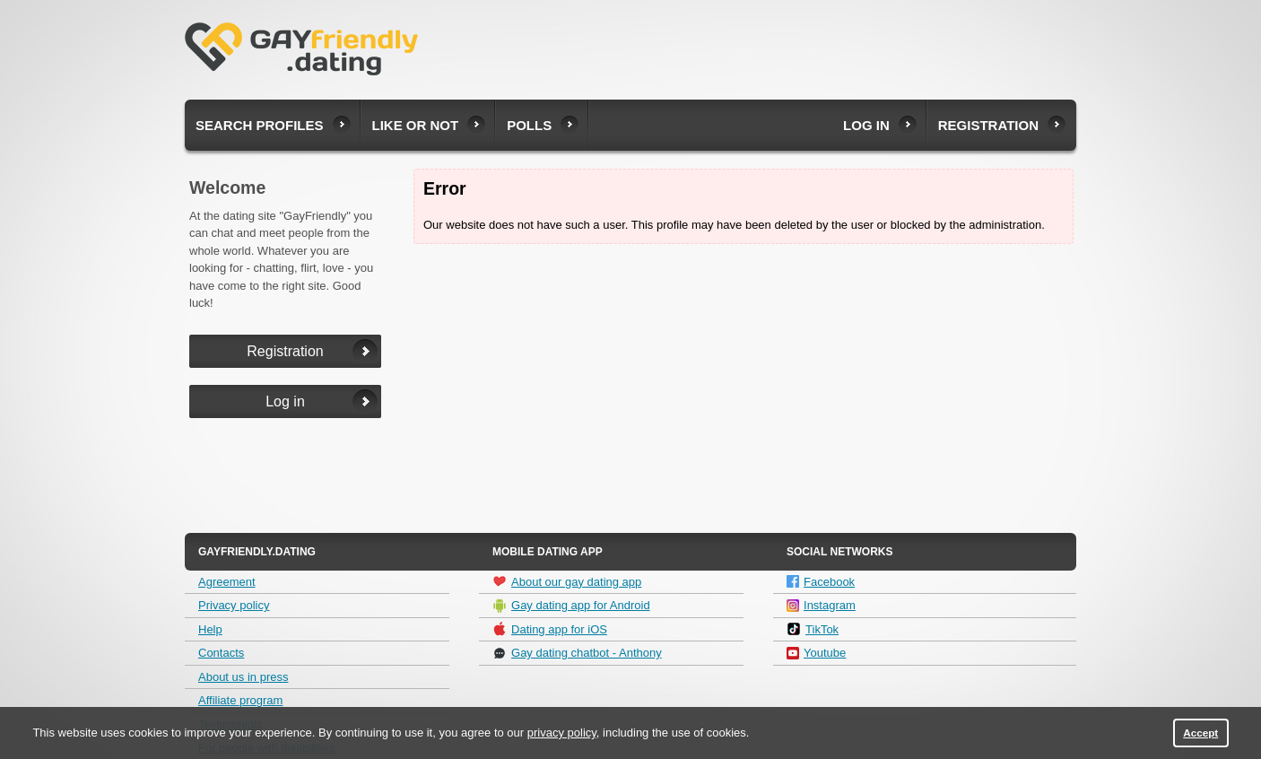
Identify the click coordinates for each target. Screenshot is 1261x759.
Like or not (415, 125)
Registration (988, 125)
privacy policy (561, 732)
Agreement (227, 582)
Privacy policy (233, 605)
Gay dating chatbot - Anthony (577, 653)
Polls (529, 125)
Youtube (816, 652)
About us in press (243, 677)
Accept (1200, 732)
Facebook (821, 582)
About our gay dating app (566, 581)
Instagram (821, 605)
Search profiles (260, 125)
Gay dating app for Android (571, 605)
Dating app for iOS (549, 629)
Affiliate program (240, 700)
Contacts (221, 652)
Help (210, 629)
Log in (866, 125)
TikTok (813, 629)
